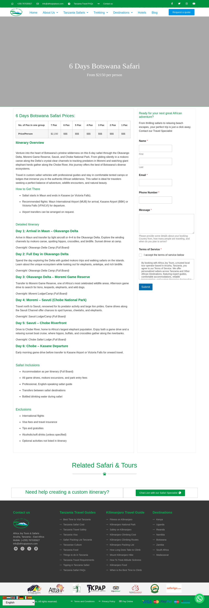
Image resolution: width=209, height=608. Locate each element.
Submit (145, 286)
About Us (50, 12)
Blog (155, 12)
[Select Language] (18, 603)
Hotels (142, 12)
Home (33, 12)
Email (143, 175)
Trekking (101, 12)
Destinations (123, 12)
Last (141, 167)
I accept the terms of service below (164, 255)
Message (145, 210)
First (141, 154)
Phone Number (149, 192)
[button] (50, 12)
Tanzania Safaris (75, 12)
